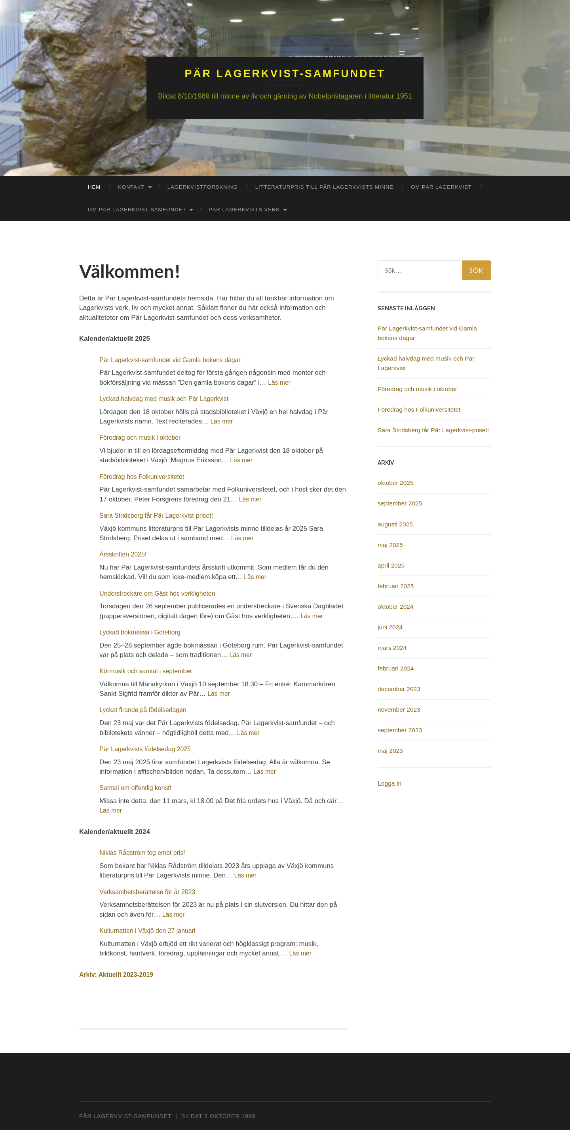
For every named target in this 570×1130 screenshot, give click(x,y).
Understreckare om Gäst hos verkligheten (160, 593)
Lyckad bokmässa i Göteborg (142, 632)
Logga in (389, 783)
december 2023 (399, 688)
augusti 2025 (395, 523)
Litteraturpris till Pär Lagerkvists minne (324, 187)
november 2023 (399, 709)
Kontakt (131, 187)
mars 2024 (392, 647)
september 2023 (400, 729)
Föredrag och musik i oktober (142, 437)
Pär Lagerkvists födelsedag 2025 (147, 748)
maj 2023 (390, 750)
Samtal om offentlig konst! (137, 787)
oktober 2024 (396, 606)
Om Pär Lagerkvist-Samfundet (137, 209)
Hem (94, 187)
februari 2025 (396, 585)
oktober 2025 (396, 482)
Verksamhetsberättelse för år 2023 (150, 891)
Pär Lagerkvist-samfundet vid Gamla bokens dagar (174, 359)
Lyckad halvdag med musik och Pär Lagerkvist (167, 398)
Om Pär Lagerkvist (441, 187)
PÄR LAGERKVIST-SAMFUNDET (125, 1116)
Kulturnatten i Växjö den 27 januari (150, 930)
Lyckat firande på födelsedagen (145, 709)
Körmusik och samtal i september (148, 670)
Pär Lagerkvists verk (244, 209)
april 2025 (391, 565)
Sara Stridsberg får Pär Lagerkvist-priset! (159, 515)
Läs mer (280, 382)
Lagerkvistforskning (202, 187)
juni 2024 (390, 626)
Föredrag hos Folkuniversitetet (144, 476)
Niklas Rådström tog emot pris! (144, 852)
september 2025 (400, 502)
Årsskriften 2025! (124, 554)
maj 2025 (390, 544)
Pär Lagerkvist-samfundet (285, 73)
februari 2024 (396, 668)
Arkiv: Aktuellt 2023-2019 (118, 974)
